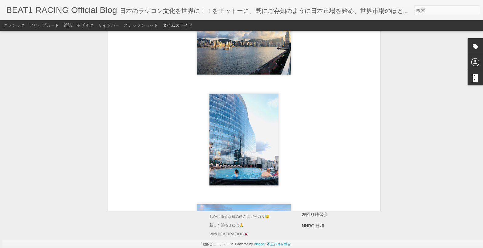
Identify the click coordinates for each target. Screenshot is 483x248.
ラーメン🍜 (223, 192)
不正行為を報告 (279, 244)
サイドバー (109, 25)
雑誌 (67, 25)
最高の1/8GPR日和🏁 (323, 168)
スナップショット (141, 25)
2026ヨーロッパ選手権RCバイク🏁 (336, 191)
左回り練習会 (315, 214)
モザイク (85, 25)
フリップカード (44, 25)
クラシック (14, 25)
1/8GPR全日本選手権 (322, 180)
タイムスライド (177, 25)
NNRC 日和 (313, 225)
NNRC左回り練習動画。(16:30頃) (334, 203)
